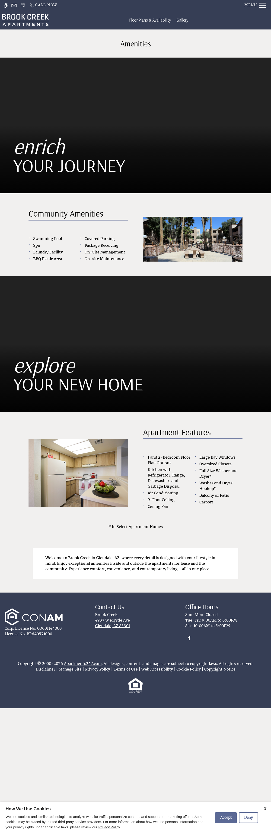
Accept (226, 817)
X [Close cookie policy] (265, 809)
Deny (248, 817)
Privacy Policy (109, 827)
